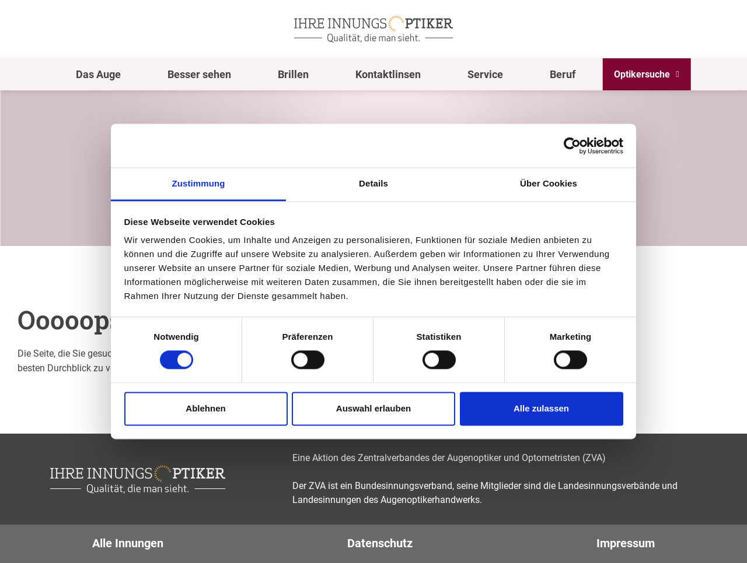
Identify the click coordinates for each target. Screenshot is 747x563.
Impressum (625, 543)
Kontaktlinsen (388, 74)
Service (485, 74)
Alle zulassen (541, 408)
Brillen (293, 74)
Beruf (562, 74)
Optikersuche (642, 74)
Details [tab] (373, 183)
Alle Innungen (127, 543)
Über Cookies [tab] (548, 183)
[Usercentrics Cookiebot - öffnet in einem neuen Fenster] (572, 145)
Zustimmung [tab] (198, 183)
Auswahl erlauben (373, 408)
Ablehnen (205, 408)
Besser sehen (199, 74)
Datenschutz (380, 543)
